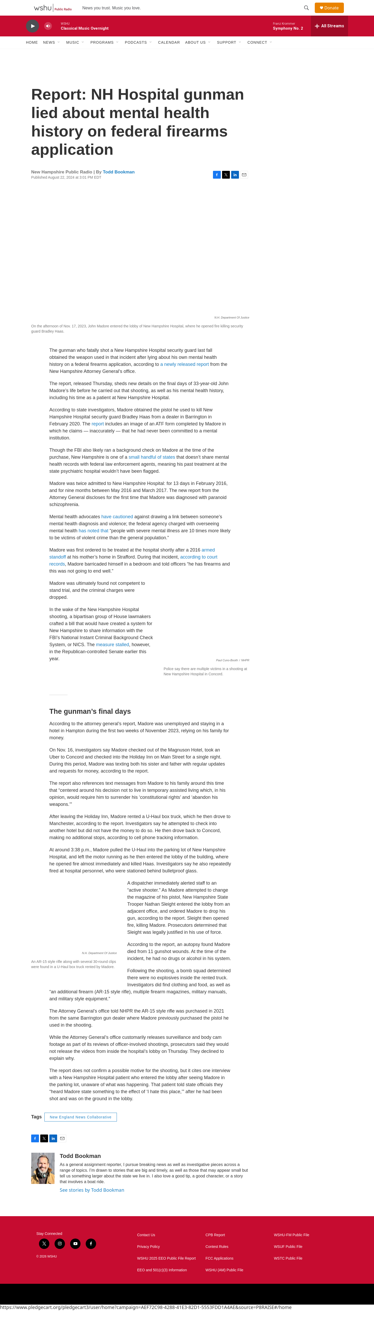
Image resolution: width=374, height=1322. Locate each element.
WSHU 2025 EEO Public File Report (166, 1270)
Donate (335, 13)
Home (32, 54)
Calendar (169, 54)
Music (72, 54)
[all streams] (329, 37)
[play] (32, 38)
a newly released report (184, 376)
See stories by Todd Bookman (92, 1201)
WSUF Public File (288, 1258)
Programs (102, 54)
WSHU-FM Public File (291, 1247)
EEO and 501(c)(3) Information (162, 1282)
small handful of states (152, 468)
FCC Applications (219, 1270)
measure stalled (112, 656)
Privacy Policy (148, 1258)
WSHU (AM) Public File (224, 1282)
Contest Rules (216, 1258)
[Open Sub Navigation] (59, 54)
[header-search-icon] (309, 13)
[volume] (48, 38)
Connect (257, 54)
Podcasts (136, 54)
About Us (195, 54)
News (49, 54)
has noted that (93, 542)
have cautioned (117, 528)
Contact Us (146, 1247)
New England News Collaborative (81, 1129)
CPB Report (215, 1247)
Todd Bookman (119, 183)
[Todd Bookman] (43, 1180)
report (98, 435)
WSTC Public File (288, 1270)
